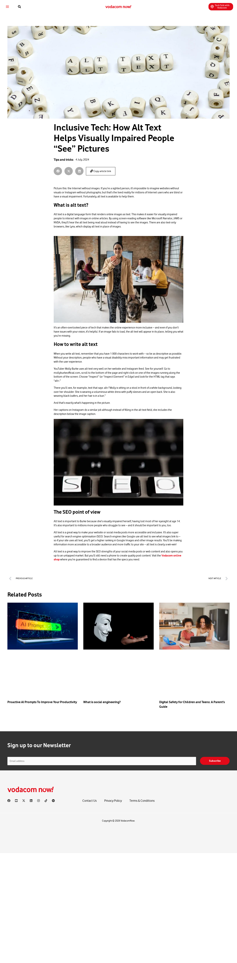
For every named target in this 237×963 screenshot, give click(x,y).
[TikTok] (45, 800)
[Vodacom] (53, 800)
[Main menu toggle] (10, 4)
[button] (22, 4)
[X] (23, 800)
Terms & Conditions (142, 801)
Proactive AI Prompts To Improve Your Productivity (42, 702)
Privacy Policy (113, 801)
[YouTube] (16, 800)
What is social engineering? (102, 702)
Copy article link (100, 171)
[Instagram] (38, 800)
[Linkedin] (31, 800)
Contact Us (89, 801)
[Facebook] (8, 800)
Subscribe (215, 760)
